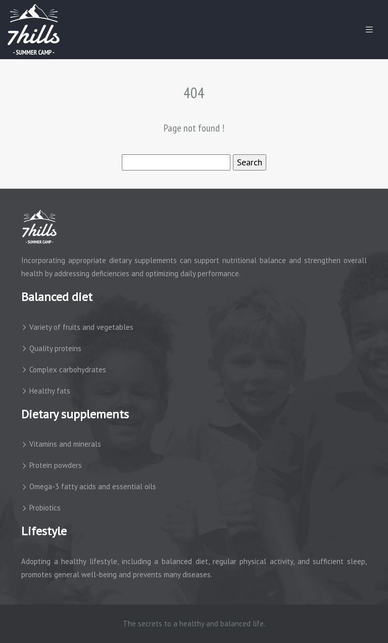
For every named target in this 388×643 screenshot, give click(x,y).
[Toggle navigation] (369, 29)
